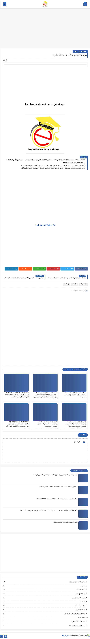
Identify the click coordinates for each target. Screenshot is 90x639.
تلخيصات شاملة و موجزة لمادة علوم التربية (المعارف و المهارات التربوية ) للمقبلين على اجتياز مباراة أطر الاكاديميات (45, 160)
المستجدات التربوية (78, 598)
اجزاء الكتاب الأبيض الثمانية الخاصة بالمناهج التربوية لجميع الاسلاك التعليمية (74, 395)
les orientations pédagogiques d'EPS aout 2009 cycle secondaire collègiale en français (48, 510)
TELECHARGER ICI (45, 225)
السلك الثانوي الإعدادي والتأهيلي (74, 614)
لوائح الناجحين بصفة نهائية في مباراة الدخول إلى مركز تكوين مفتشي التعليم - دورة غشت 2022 (52, 168)
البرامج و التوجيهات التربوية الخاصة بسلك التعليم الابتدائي (58, 487)
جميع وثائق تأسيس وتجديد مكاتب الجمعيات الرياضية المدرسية (56, 498)
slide (66, 284)
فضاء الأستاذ (80, 590)
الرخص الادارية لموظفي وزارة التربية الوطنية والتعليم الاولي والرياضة (55, 475)
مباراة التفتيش (80, 610)
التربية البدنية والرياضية (77, 582)
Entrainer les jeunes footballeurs (74, 163)
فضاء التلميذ (80, 618)
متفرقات (82, 602)
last (75, 51)
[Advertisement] (45, 29)
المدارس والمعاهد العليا (77, 626)
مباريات (83, 51)
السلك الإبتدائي (80, 594)
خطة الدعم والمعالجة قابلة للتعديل (65, 522)
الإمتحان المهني (79, 606)
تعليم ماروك (66, 636)
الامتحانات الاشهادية (78, 622)
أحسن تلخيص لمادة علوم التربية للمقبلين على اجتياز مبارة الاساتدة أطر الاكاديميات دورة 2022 (53, 165)
